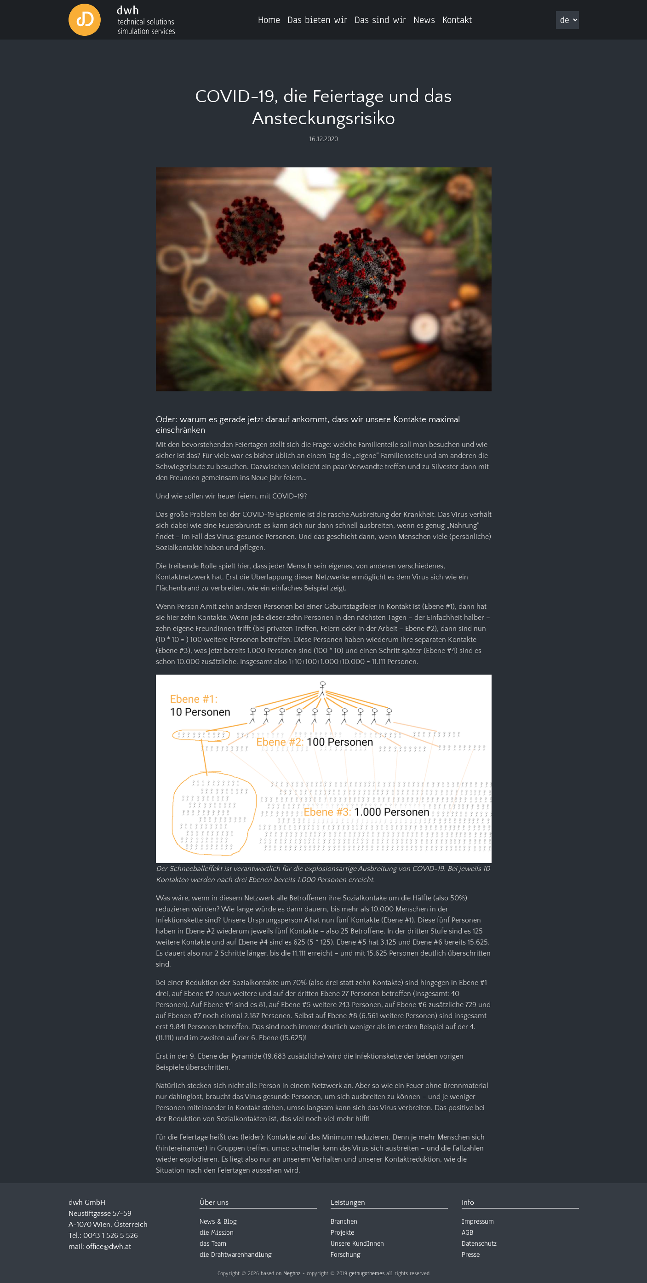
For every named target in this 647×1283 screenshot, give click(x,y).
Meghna (292, 1273)
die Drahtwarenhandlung (236, 1254)
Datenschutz (479, 1243)
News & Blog (218, 1221)
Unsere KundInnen (357, 1243)
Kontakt (457, 19)
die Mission (217, 1232)
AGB (467, 1232)
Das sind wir (380, 19)
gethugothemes (366, 1273)
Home (269, 19)
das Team (213, 1243)
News (424, 19)
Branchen (344, 1221)
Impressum (478, 1221)
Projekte (342, 1232)
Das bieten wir (317, 19)
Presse (471, 1254)
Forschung (346, 1254)
